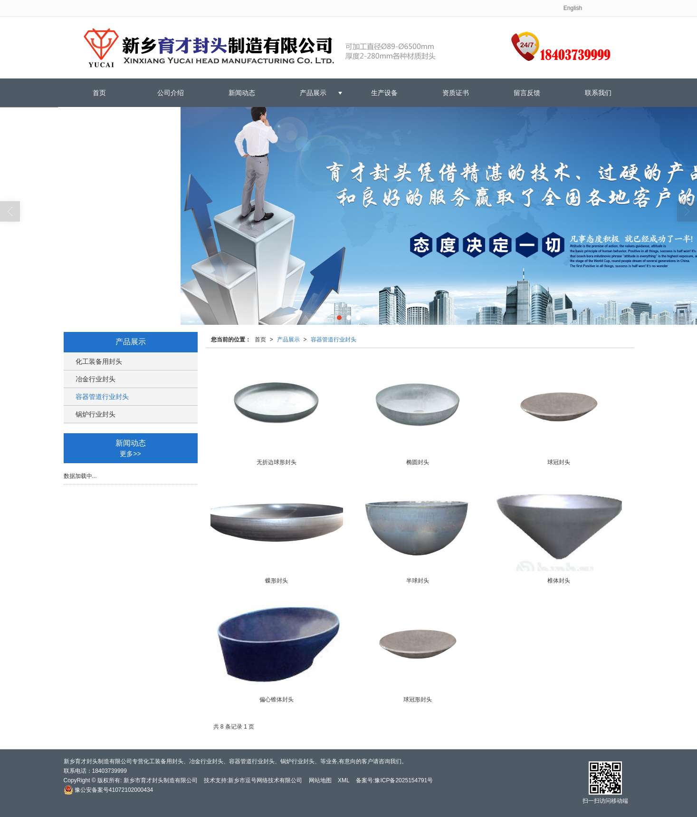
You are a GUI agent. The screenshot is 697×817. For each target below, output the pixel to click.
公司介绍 (170, 93)
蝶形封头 (276, 580)
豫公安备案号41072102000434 (108, 790)
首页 (99, 93)
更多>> (130, 453)
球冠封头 (558, 462)
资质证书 (455, 93)
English (572, 8)
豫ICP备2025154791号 (403, 780)
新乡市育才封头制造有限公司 (161, 780)
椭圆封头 (417, 462)
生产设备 (384, 93)
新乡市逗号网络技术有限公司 (265, 780)
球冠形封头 (417, 699)
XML (344, 780)
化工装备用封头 (99, 361)
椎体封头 (558, 580)
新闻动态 (242, 93)
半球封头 (417, 580)
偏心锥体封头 (276, 699)
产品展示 (313, 93)
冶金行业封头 (95, 379)
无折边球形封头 (276, 462)
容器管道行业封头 (333, 339)
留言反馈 (527, 93)
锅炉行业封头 (95, 414)
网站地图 (320, 780)
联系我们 (598, 93)
